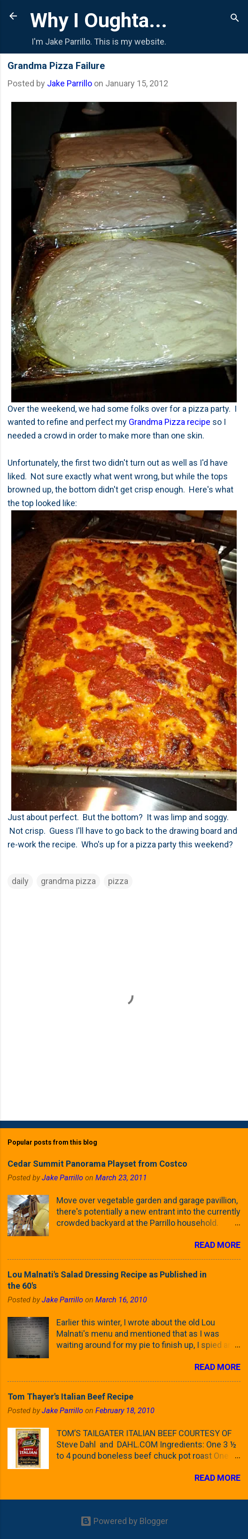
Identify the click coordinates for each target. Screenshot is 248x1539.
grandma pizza (68, 881)
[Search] (234, 19)
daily (20, 881)
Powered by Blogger (124, 1521)
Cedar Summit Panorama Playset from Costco (97, 1164)
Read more (217, 1245)
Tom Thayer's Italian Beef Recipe (70, 1396)
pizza (118, 881)
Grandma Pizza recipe (169, 422)
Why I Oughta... (98, 20)
